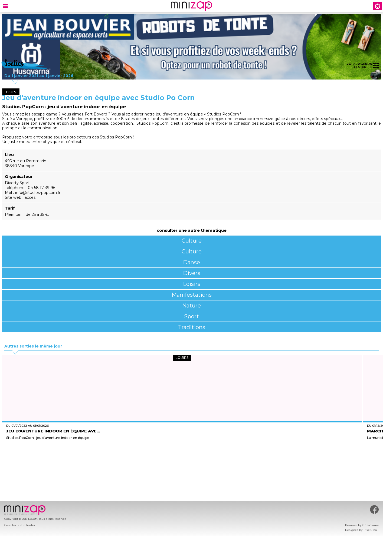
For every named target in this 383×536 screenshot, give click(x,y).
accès (30, 197)
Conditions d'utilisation (20, 525)
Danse (191, 262)
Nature (191, 305)
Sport (191, 316)
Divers (191, 273)
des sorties (362, 65)
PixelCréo (370, 530)
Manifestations (192, 295)
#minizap (374, 509)
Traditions (191, 327)
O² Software (370, 525)
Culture (192, 240)
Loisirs (191, 284)
